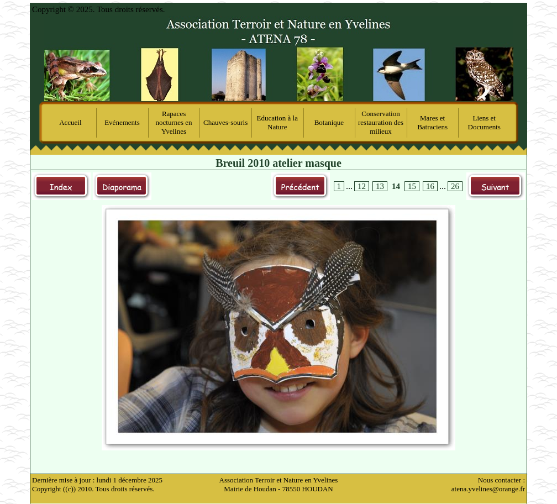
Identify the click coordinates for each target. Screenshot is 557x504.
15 (412, 186)
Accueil (70, 122)
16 (430, 186)
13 (380, 186)
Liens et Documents (484, 122)
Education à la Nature (277, 122)
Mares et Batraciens (432, 122)
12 (362, 186)
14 (396, 186)
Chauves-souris (225, 122)
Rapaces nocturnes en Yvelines (174, 122)
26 (455, 186)
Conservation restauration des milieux (380, 122)
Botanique (329, 122)
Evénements (122, 122)
